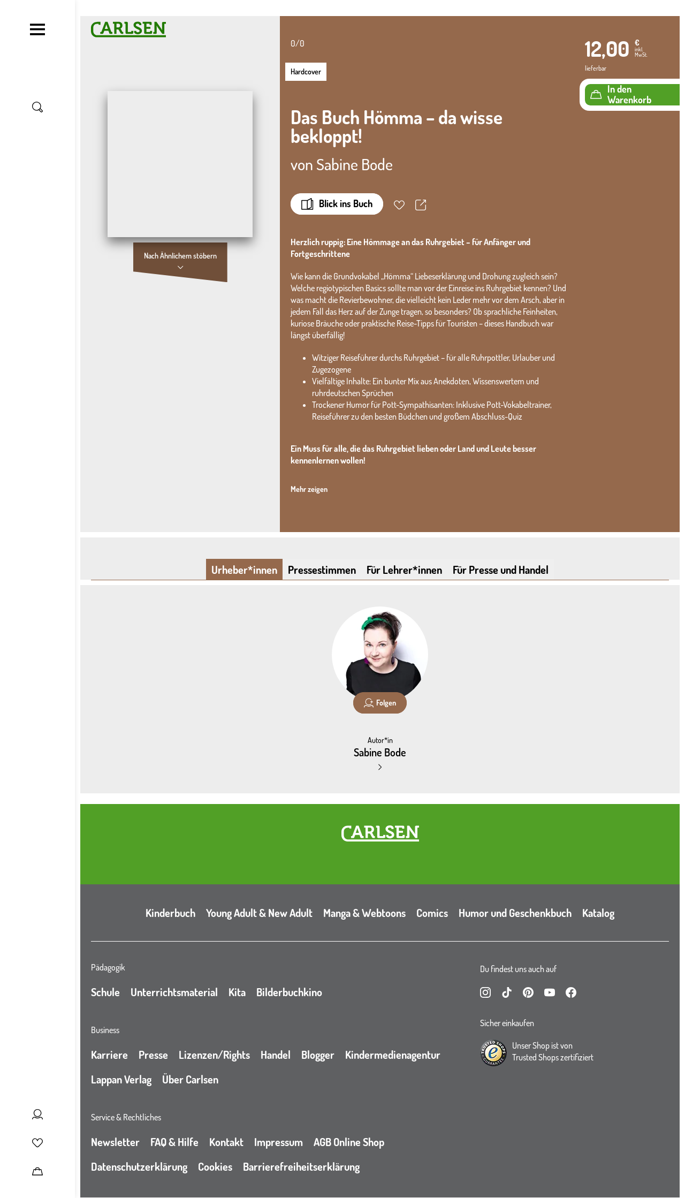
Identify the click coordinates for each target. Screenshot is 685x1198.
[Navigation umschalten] (37, 29)
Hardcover (306, 71)
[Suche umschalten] (37, 107)
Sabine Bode (354, 164)
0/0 (298, 43)
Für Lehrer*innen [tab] (404, 570)
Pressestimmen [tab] (322, 570)
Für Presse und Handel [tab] (501, 570)
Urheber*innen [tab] (244, 570)
